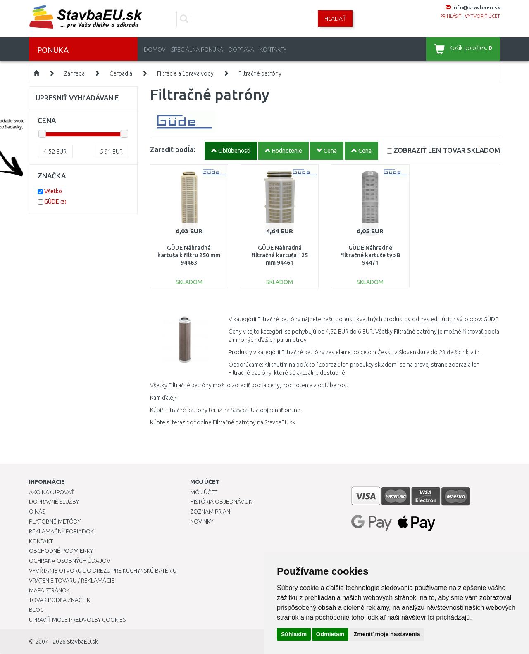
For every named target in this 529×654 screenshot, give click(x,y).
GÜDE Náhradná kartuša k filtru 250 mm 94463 (188, 255)
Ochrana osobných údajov (69, 560)
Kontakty (273, 49)
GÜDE (55, 201)
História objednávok (221, 501)
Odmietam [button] (330, 634)
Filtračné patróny (259, 73)
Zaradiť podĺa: (172, 149)
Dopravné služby (54, 501)
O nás (37, 511)
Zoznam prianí (210, 511)
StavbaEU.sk (82, 641)
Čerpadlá (121, 73)
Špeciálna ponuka (197, 49)
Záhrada (74, 73)
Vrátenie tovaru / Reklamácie (71, 580)
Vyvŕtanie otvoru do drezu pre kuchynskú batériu (102, 570)
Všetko (53, 191)
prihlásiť (450, 16)
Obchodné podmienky (61, 550)
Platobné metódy (55, 521)
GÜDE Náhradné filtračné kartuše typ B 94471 (370, 255)
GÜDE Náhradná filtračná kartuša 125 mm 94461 (279, 255)
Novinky (201, 521)
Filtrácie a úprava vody (185, 73)
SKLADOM (446, 150)
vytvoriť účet (482, 16)
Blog (36, 610)
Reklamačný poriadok (61, 531)
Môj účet (203, 492)
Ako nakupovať (51, 492)
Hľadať (335, 18)
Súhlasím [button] (294, 634)
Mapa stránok (49, 590)
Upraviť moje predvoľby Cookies (77, 619)
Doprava (241, 49)
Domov (155, 49)
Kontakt (41, 541)
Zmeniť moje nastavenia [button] (387, 634)
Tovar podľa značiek (59, 600)
